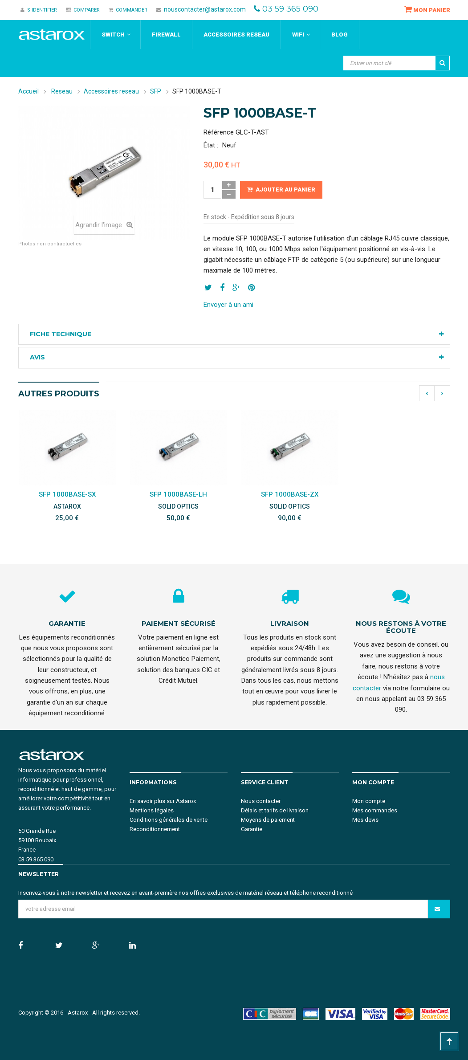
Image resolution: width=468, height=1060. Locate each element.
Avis (37, 357)
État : (210, 145)
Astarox (78, 1012)
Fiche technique (60, 334)
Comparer (83, 10)
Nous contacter (261, 801)
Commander (128, 10)
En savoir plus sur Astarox (163, 801)
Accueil (28, 91)
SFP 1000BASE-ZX (289, 494)
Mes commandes (374, 810)
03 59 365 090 (290, 9)
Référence (218, 132)
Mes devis (365, 819)
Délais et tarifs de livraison (275, 810)
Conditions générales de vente (169, 819)
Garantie (251, 829)
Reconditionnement (155, 829)
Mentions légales (152, 810)
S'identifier (38, 10)
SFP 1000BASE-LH (178, 494)
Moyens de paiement (268, 819)
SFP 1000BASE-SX (67, 494)
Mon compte (368, 801)
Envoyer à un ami (228, 305)
